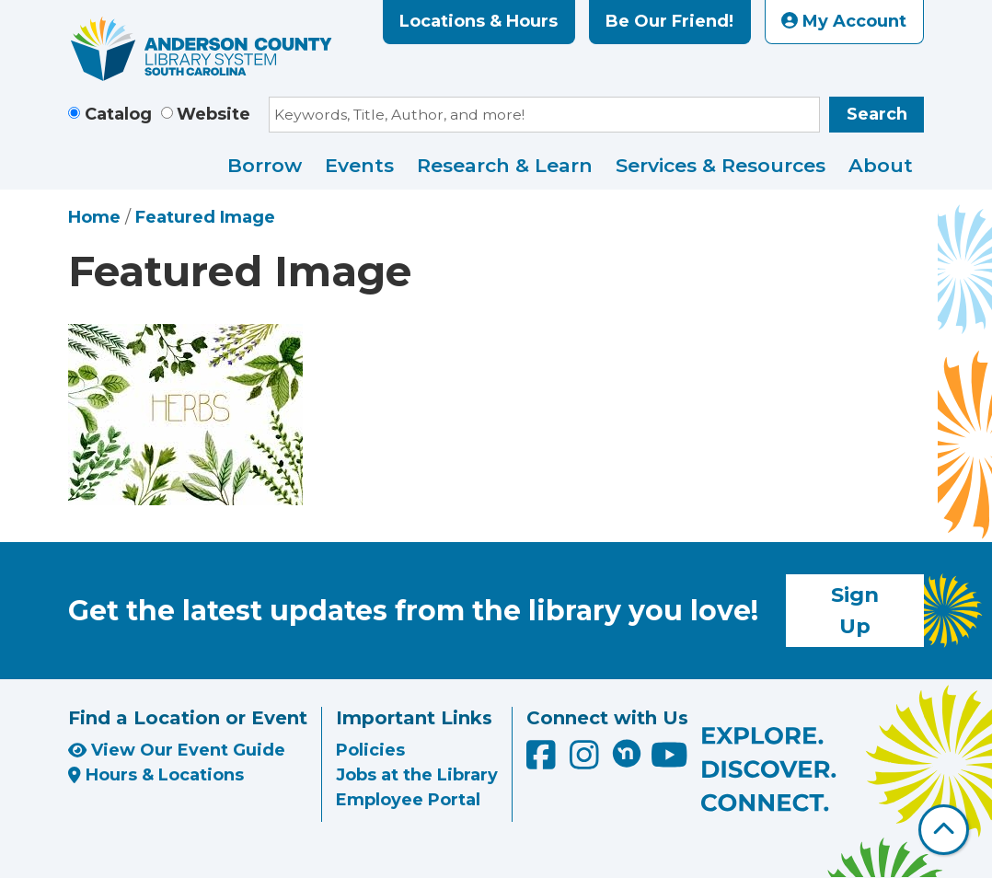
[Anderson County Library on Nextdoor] (626, 753)
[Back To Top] (943, 829)
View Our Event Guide (176, 750)
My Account (843, 21)
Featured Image (205, 217)
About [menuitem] (880, 165)
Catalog (118, 114)
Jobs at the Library (417, 775)
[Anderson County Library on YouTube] (669, 762)
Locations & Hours (478, 21)
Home (94, 217)
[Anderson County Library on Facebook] (543, 762)
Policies (370, 750)
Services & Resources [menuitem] (720, 165)
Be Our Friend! (669, 21)
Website (213, 114)
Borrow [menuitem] (264, 165)
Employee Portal (408, 800)
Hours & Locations (156, 775)
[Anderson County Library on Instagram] (587, 762)
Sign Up (855, 610)
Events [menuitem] (359, 165)
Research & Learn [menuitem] (505, 165)
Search (877, 114)
